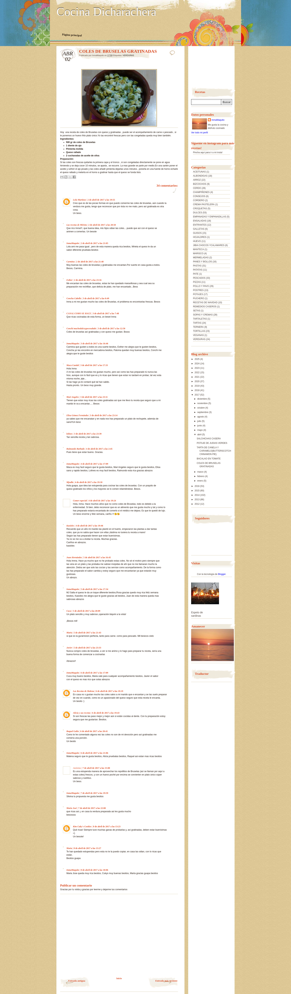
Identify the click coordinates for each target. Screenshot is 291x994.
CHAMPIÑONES (201, 192)
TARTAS (197, 323)
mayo (200, 430)
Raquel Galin (72, 731)
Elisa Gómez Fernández (77, 415)
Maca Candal (72, 365)
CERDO (197, 188)
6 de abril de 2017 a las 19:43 (106, 713)
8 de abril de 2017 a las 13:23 (106, 826)
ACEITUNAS (199, 171)
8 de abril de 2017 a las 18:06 (94, 870)
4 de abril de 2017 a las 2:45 (99, 449)
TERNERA (198, 327)
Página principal (72, 35)
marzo (200, 472)
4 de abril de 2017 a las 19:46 (89, 525)
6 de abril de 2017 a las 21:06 (94, 753)
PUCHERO (198, 298)
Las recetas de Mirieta (76, 225)
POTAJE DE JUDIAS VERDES (212, 443)
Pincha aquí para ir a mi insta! (208, 152)
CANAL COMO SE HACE (78, 313)
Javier (69, 647)
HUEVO (197, 241)
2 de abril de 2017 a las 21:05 (94, 243)
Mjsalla (69, 482)
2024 (197, 363)
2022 (197, 372)
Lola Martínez (79, 200)
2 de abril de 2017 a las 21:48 (90, 261)
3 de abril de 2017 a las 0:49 (96, 298)
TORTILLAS (199, 331)
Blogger (222, 574)
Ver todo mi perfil (199, 132)
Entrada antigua (76, 980)
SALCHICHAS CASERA (209, 438)
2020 (197, 381)
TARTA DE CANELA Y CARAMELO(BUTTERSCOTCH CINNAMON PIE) (214, 450)
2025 (197, 359)
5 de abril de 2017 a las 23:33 (87, 647)
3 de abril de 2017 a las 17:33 (94, 365)
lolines (69, 433)
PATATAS (197, 270)
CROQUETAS (200, 208)
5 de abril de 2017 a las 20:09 (86, 611)
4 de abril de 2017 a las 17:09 (94, 464)
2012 (197, 504)
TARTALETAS (200, 319)
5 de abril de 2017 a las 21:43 (87, 632)
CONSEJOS (199, 196)
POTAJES (198, 294)
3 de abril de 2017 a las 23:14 (103, 415)
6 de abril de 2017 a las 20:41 (94, 731)
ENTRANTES (200, 225)
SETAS (196, 310)
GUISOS (197, 233)
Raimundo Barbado (75, 449)
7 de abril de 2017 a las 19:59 (94, 793)
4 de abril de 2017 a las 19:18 (88, 482)
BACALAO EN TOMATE (209, 458)
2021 (197, 377)
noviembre (202, 403)
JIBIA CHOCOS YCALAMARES (208, 245)
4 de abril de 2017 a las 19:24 (102, 500)
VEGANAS (198, 335)
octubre (201, 407)
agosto (201, 416)
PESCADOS (199, 278)
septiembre (203, 412)
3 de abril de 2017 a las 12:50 (111, 328)
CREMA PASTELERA (204, 204)
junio (200, 425)
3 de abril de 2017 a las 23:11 (94, 397)
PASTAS (197, 265)
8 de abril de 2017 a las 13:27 (87, 848)
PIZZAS (197, 282)
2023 (197, 368)
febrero (201, 476)
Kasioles (70, 525)
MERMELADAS (201, 257)
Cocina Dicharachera (106, 11)
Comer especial (80, 500)
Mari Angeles (72, 397)
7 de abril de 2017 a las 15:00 (96, 768)
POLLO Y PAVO (201, 286)
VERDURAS (128, 55)
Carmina (70, 261)
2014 (197, 495)
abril (199, 434)
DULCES (197, 212)
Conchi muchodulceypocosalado (81, 328)
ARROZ (197, 180)
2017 (197, 394)
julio (199, 421)
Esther (69, 280)
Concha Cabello (73, 298)
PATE (196, 274)
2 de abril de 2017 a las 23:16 (88, 280)
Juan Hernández (74, 557)
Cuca (68, 611)
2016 (197, 486)
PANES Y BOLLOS (202, 261)
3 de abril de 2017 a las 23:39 (88, 433)
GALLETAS (198, 229)
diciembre (202, 399)
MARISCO (198, 253)
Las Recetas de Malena (83, 691)
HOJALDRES (199, 237)
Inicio (119, 978)
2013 (197, 499)
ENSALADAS (199, 220)
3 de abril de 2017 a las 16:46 (94, 343)
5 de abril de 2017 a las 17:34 (94, 589)
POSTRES (198, 290)
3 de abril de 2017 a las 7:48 (106, 313)
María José (71, 808)
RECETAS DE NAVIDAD (205, 302)
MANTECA (198, 249)
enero (200, 480)
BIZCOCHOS (199, 184)
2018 (197, 390)
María (69, 632)
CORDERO (198, 200)
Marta (69, 848)
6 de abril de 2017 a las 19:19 (109, 691)
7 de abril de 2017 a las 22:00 (92, 808)
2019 (197, 386)
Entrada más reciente (166, 980)
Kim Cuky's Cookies (82, 826)
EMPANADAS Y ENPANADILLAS (209, 216)
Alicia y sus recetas (81, 713)
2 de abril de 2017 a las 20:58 (102, 225)
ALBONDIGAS (200, 176)
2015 (197, 490)
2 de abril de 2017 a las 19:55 (101, 200)
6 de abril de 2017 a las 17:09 (94, 672)
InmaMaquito (72, 243)
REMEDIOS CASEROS (204, 306)
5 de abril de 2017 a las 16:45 (97, 557)
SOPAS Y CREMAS (203, 314)
